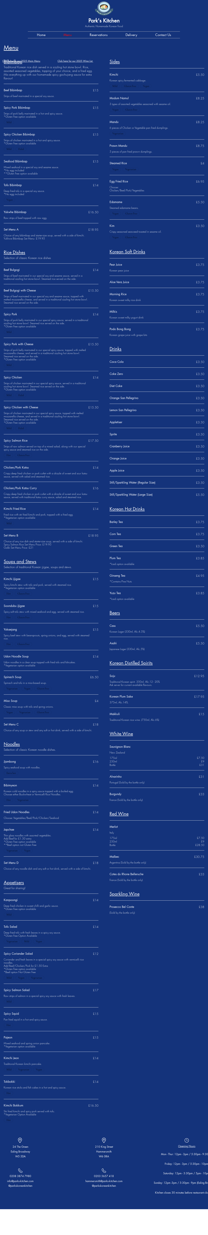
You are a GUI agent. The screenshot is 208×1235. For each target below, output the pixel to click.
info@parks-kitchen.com (20, 1181)
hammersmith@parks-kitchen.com (104, 1181)
